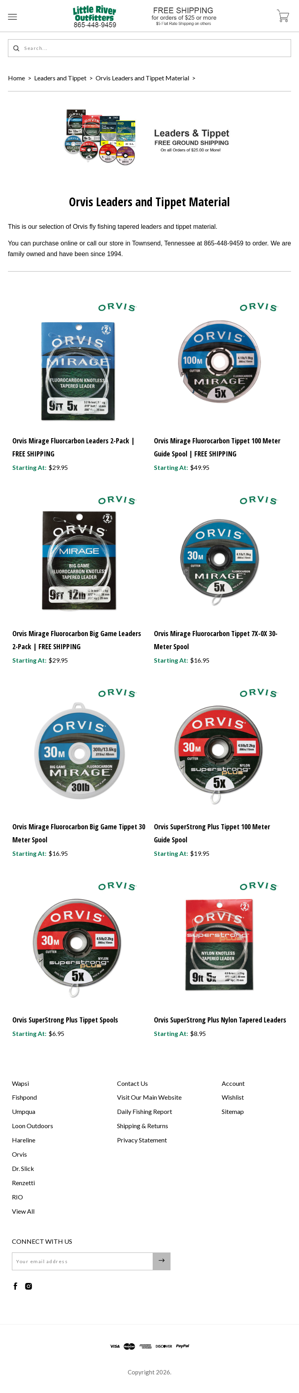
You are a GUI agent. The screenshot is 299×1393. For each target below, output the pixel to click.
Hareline (23, 1140)
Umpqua (23, 1111)
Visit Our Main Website (149, 1097)
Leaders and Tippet (60, 78)
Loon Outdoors (32, 1125)
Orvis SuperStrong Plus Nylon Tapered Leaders (220, 1019)
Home (16, 78)
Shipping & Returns (142, 1125)
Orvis (19, 1154)
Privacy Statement (142, 1140)
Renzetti (23, 1182)
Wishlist (233, 1097)
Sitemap (233, 1111)
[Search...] (149, 48)
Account (233, 1083)
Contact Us (132, 1083)
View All (23, 1211)
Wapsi (20, 1083)
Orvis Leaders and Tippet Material (142, 78)
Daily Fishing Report (144, 1111)
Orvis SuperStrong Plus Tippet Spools (65, 1019)
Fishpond (24, 1097)
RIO (17, 1197)
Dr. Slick (23, 1168)
